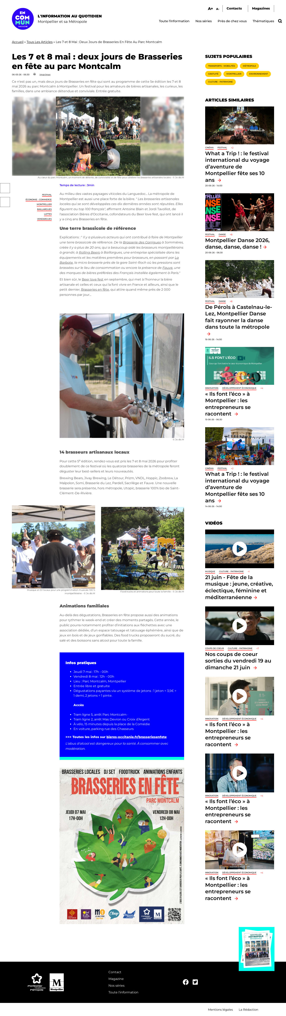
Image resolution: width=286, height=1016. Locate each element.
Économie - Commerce (39, 199)
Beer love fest (92, 279)
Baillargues (44, 209)
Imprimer (45, 74)
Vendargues (44, 219)
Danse (222, 234)
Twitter (5, 202)
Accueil (17, 42)
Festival (47, 195)
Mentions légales (220, 1009)
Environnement (258, 74)
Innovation (211, 388)
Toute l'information (174, 21)
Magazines (261, 8)
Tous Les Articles (40, 42)
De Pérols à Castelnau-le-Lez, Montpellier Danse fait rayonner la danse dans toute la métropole (238, 317)
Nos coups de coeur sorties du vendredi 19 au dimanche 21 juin (238, 660)
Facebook (5, 188)
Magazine (116, 979)
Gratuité (213, 74)
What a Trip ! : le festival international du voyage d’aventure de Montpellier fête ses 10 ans (237, 166)
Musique (210, 571)
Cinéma (209, 148)
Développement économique (239, 388)
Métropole (249, 66)
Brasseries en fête (95, 289)
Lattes (48, 214)
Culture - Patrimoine (220, 82)
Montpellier (44, 204)
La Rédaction (248, 1009)
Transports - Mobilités (221, 66)
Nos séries (203, 21)
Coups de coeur (214, 648)
